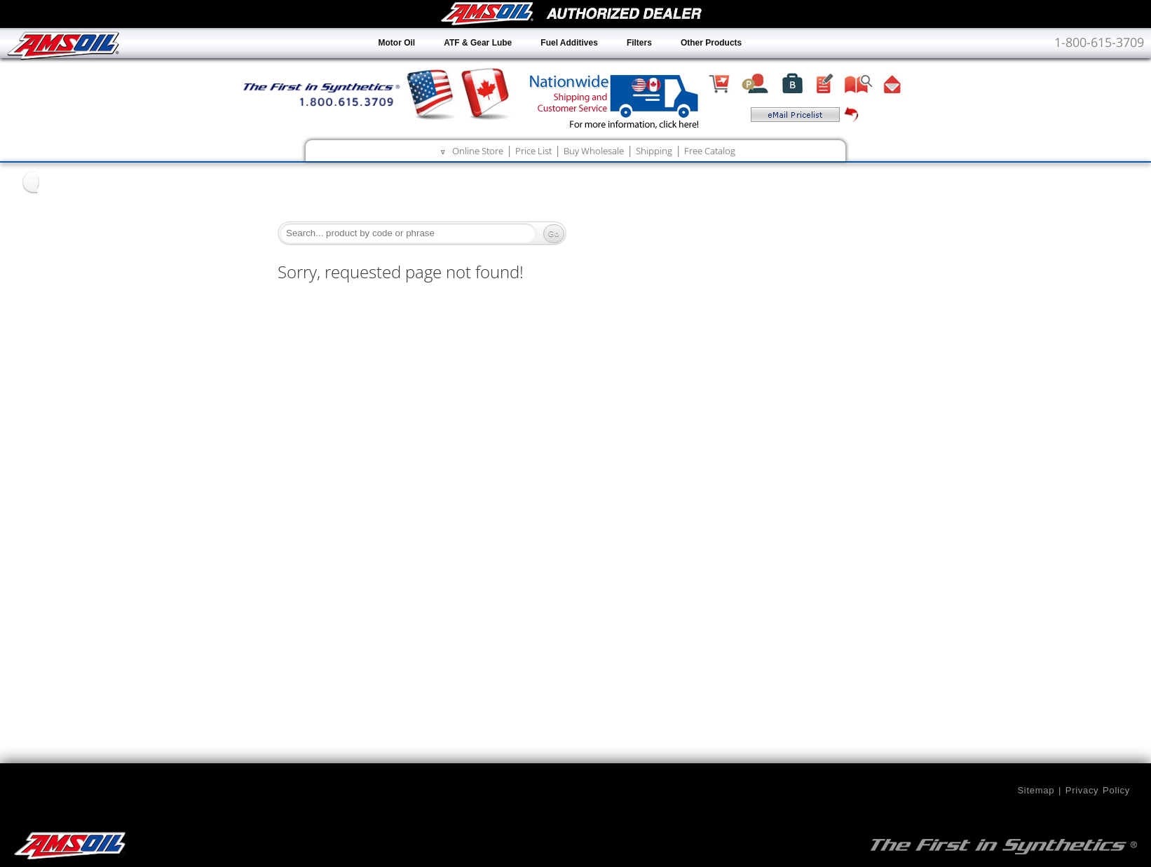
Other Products (711, 43)
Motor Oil (397, 43)
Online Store (477, 150)
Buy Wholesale (594, 150)
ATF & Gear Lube (478, 43)
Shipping (654, 150)
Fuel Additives (569, 43)
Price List (533, 150)
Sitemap (1035, 790)
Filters (639, 43)
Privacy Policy (1097, 790)
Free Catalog (709, 150)
